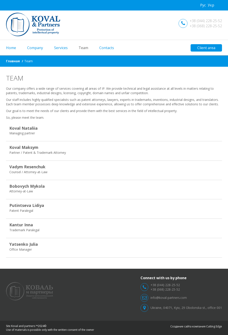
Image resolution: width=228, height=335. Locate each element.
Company (35, 47)
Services (61, 47)
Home (11, 47)
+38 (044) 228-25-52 (206, 20)
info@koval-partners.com (169, 297)
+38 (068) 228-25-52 (206, 25)
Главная (13, 61)
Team (83, 47)
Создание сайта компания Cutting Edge (196, 326)
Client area (206, 47)
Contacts (106, 47)
